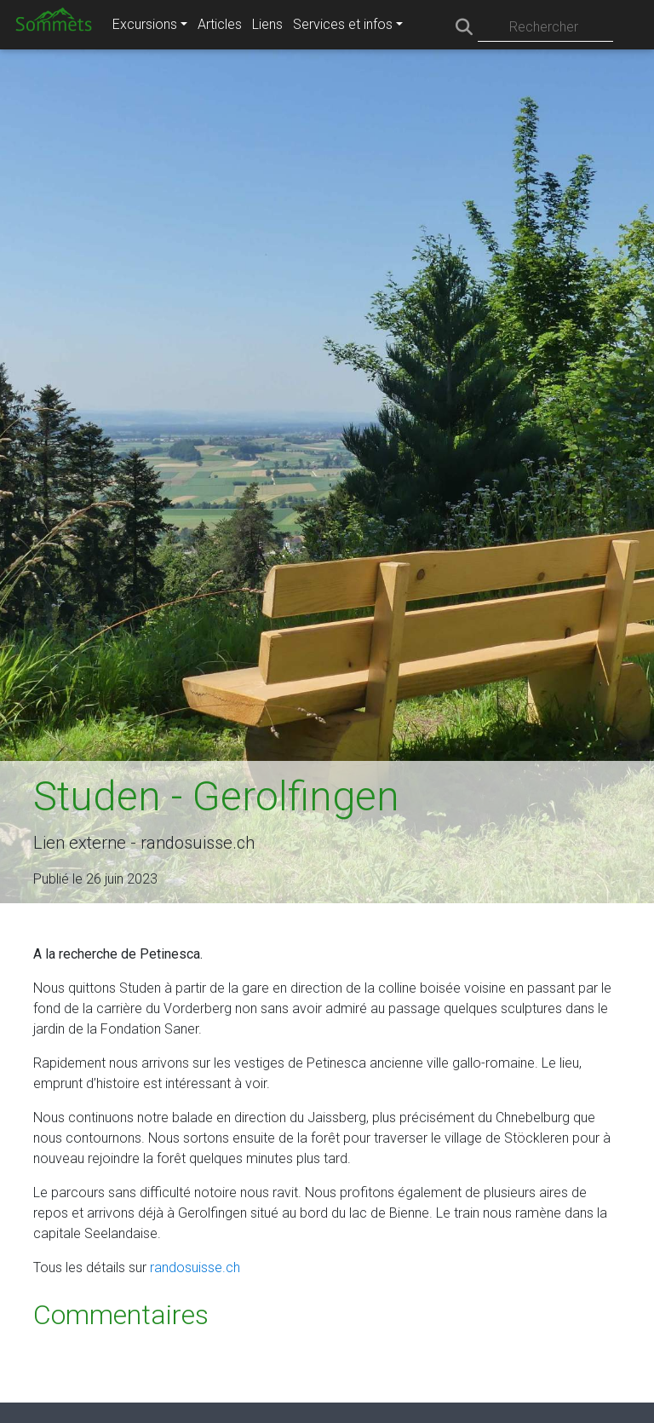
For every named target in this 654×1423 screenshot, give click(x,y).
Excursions (144, 24)
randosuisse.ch (195, 1267)
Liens (267, 24)
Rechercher (543, 27)
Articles (220, 24)
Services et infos (343, 24)
